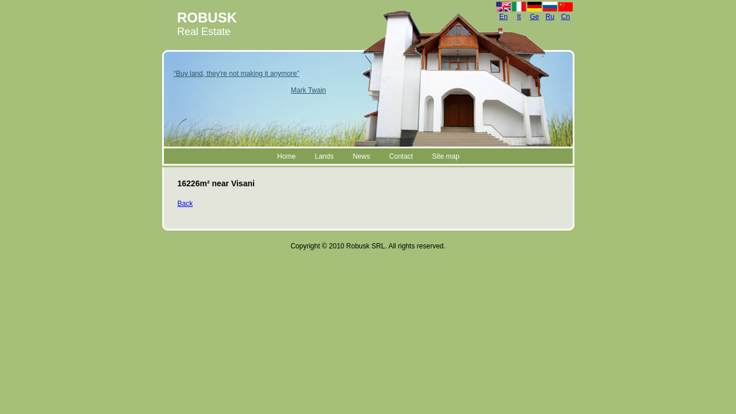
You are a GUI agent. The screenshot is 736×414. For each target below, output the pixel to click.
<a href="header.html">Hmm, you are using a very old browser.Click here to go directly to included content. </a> (368, 83)
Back (185, 204)
